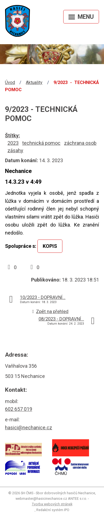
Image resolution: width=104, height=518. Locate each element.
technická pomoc (41, 143)
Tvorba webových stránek (52, 504)
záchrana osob (80, 143)
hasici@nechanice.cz (28, 427)
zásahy (15, 150)
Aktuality (34, 82)
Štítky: (12, 135)
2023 (13, 143)
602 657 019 (18, 409)
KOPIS (50, 246)
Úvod (10, 82)
